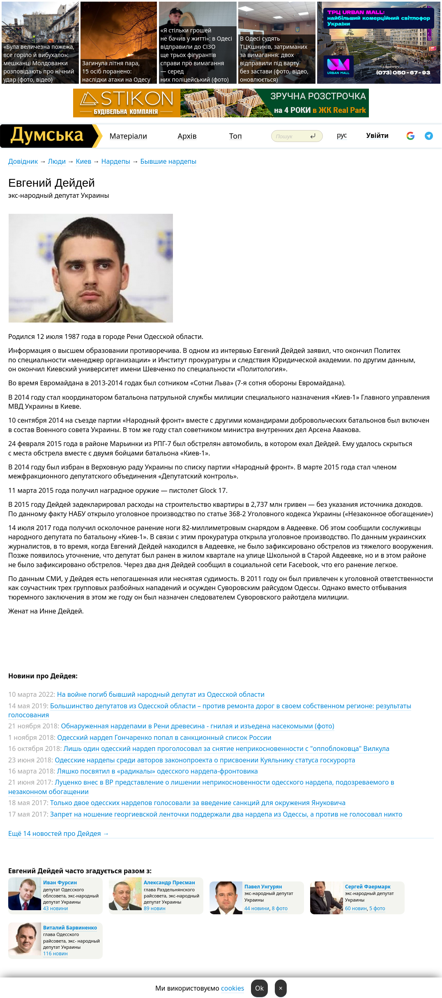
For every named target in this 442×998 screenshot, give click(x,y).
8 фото (280, 908)
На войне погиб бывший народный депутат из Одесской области (161, 694)
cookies (232, 988)
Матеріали (128, 136)
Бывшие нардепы (168, 161)
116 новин (55, 953)
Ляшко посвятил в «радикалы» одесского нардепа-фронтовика (157, 771)
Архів (187, 136)
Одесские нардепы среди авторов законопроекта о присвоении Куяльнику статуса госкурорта (205, 760)
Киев (83, 161)
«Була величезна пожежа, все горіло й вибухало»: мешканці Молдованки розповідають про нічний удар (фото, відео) (38, 63)
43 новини (55, 908)
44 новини (256, 908)
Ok (259, 988)
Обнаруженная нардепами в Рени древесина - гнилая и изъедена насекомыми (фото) (197, 725)
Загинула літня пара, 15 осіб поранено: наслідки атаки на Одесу (116, 71)
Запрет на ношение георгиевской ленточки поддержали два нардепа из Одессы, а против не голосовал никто (226, 814)
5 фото (377, 908)
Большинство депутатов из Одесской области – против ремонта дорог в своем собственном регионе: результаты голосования (209, 710)
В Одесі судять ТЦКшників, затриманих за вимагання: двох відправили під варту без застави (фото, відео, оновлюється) (274, 58)
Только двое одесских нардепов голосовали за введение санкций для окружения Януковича (197, 802)
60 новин (356, 908)
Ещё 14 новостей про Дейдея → (58, 833)
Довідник (23, 161)
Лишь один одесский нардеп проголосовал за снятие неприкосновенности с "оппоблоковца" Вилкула (227, 748)
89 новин (155, 908)
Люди (57, 161)
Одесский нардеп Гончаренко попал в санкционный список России (164, 737)
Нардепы (116, 161)
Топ (235, 136)
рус (342, 135)
